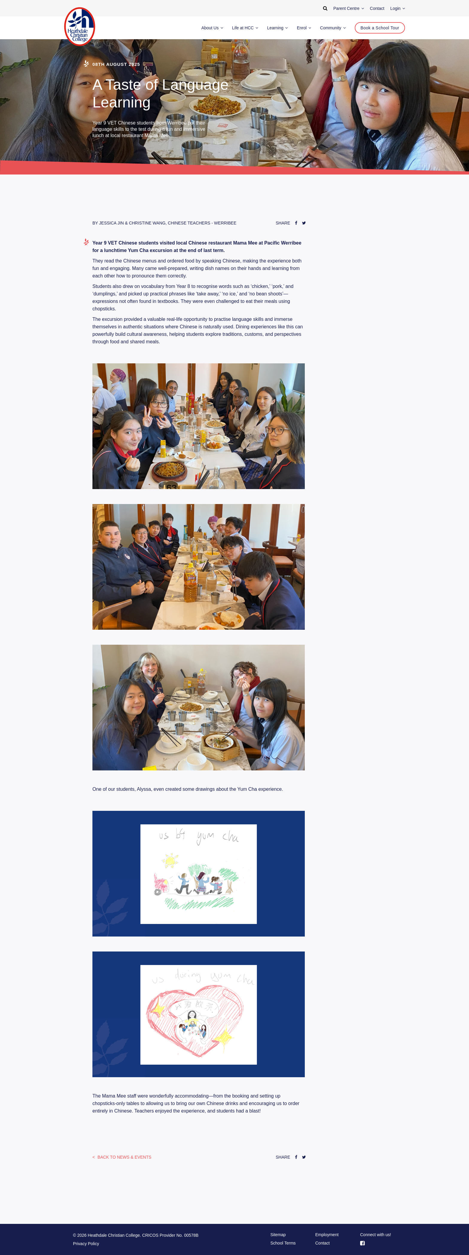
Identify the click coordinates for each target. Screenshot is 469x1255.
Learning (277, 28)
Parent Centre (349, 8)
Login (397, 8)
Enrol (304, 28)
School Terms (283, 1243)
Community (333, 28)
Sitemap (278, 1234)
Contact (322, 1243)
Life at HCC (245, 28)
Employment (327, 1234)
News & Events (123, 1157)
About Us (212, 28)
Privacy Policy (86, 1243)
